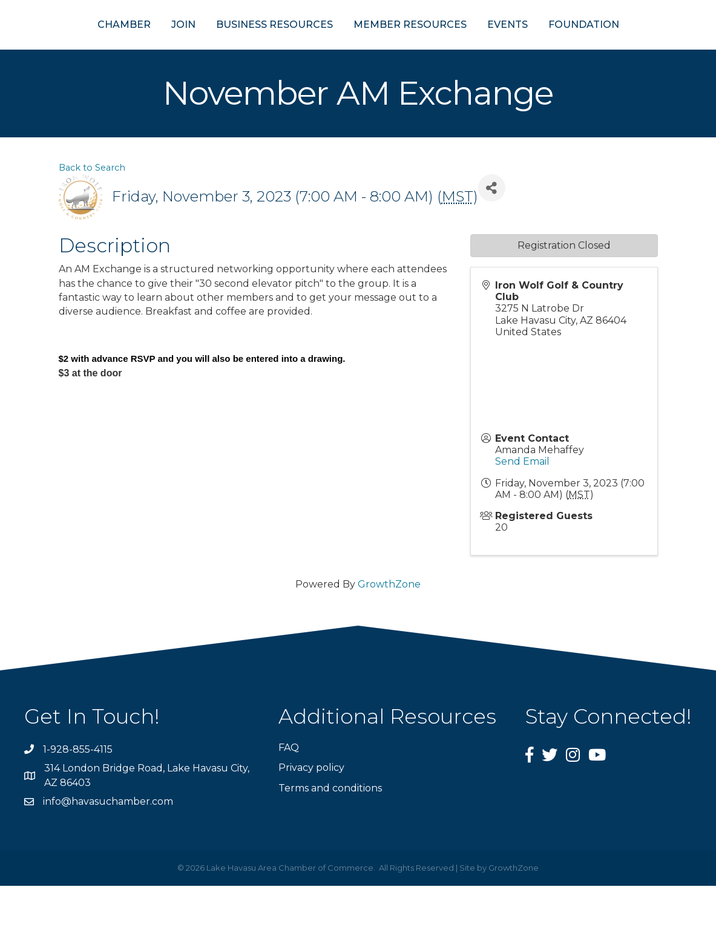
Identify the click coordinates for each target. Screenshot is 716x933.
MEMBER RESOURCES (469, 47)
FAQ (288, 794)
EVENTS (567, 47)
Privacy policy (311, 814)
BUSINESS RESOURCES (215, 47)
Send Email (522, 508)
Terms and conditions (330, 834)
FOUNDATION (643, 47)
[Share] (491, 235)
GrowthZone (389, 631)
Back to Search (92, 214)
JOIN (124, 47)
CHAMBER (64, 47)
